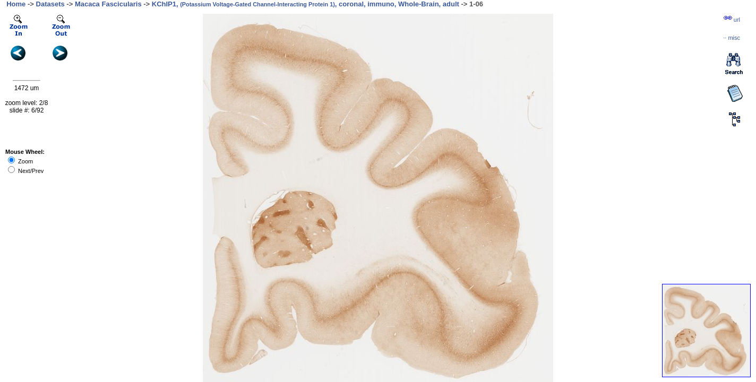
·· (731, 37)
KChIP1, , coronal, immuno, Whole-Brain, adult (305, 4)
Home (15, 4)
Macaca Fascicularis (108, 4)
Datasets (50, 4)
